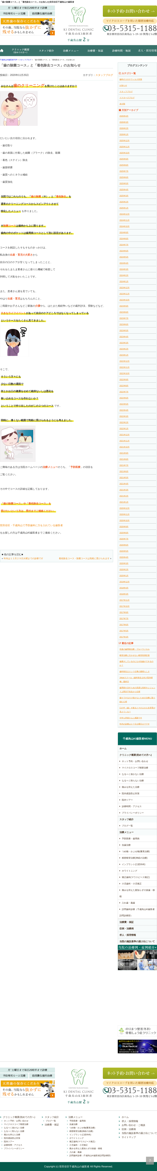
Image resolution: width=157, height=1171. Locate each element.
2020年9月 (123, 527)
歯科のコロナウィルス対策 (130, 79)
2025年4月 (123, 190)
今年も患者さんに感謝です (130, 718)
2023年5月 (123, 330)
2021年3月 (123, 490)
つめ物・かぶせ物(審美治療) (136, 851)
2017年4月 (123, 637)
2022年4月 (123, 410)
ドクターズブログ (127, 98)
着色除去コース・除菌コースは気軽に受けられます (84, 558)
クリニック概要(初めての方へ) (21, 52)
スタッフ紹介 (48, 52)
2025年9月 (123, 159)
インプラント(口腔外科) (133, 864)
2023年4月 (123, 337)
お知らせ (123, 85)
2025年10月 (124, 153)
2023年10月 (124, 300)
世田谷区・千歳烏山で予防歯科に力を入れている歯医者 (31, 525)
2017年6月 (123, 625)
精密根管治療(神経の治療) (134, 858)
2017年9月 (123, 612)
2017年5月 (123, 631)
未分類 (122, 104)
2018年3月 (123, 594)
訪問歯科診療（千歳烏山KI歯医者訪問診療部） (137, 912)
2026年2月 (123, 128)
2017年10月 (124, 606)
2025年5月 (123, 183)
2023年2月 (123, 349)
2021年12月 (124, 435)
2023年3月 (123, 343)
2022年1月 (123, 429)
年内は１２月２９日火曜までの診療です (23, 558)
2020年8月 (123, 533)
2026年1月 (123, 134)
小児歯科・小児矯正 (132, 883)
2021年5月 (123, 478)
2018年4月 (123, 588)
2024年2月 (123, 275)
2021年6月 (123, 471)
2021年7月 (123, 465)
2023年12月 (124, 288)
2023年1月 (123, 355)
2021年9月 (123, 453)
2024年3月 (123, 269)
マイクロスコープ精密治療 (135, 767)
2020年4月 (123, 557)
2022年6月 (123, 398)
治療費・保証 (95, 52)
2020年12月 (124, 508)
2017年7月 (123, 618)
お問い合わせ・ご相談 (133, 1125)
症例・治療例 (126, 928)
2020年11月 (124, 514)
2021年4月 (123, 484)
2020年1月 (123, 576)
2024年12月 (124, 214)
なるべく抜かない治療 (133, 774)
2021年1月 (123, 502)
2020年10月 (124, 520)
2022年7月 (123, 392)
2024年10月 (124, 226)
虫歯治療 (126, 845)
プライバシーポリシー (133, 813)
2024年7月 (123, 245)
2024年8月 (123, 239)
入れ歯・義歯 (128, 903)
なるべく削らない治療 (133, 780)
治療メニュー (71, 52)
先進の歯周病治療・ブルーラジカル (134, 649)
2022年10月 (124, 373)
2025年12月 (124, 141)
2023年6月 (123, 324)
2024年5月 (123, 257)
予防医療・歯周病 (130, 838)
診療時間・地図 (120, 52)
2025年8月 (123, 165)
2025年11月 (124, 147)
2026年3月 (123, 122)
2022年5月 (123, 404)
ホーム (3, 52)
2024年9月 (123, 232)
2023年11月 (124, 294)
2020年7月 (123, 539)
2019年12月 (124, 582)
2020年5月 (123, 551)
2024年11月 (124, 220)
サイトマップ (129, 1137)
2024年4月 (123, 263)
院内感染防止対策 (130, 793)
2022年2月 (123, 422)
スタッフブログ (104, 75)
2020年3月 (123, 563)
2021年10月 (124, 447)
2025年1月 (123, 208)
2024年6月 (123, 251)
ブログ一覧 (127, 825)
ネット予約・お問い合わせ (135, 761)
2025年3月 (123, 196)
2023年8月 (123, 312)
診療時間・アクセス (132, 806)
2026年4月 (123, 116)
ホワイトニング (129, 870)
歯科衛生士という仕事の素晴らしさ (134, 671)
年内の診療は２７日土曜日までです (134, 724)
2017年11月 (124, 600)
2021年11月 (124, 441)
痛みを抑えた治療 (130, 787)
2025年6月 (123, 177)
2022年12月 (124, 361)
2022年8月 (123, 386)
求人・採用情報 (145, 52)
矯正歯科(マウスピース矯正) (136, 877)
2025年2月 (123, 202)
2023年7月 (123, 318)
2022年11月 (124, 367)
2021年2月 (123, 496)
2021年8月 (123, 459)
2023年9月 (123, 306)
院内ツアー (127, 800)
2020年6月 (123, 545)
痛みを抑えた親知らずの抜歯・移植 (137, 893)
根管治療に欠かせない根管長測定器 (134, 655)
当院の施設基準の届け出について (137, 941)
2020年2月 (123, 569)
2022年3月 (123, 416)
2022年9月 (123, 379)
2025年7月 (123, 171)
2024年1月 (123, 281)
